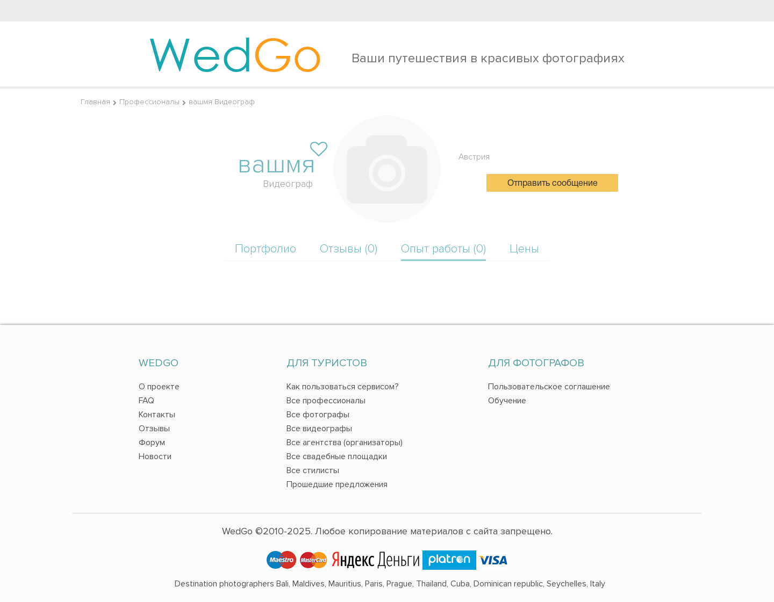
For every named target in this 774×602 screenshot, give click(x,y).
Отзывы (154, 428)
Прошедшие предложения (337, 484)
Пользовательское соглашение (549, 386)
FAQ (146, 400)
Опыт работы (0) (443, 249)
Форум (152, 442)
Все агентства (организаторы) (344, 442)
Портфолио (265, 249)
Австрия (474, 156)
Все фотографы (317, 414)
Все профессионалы (326, 400)
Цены (524, 249)
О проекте (159, 386)
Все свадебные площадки (336, 456)
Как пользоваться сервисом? (342, 386)
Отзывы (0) (348, 249)
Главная (95, 101)
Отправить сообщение (552, 183)
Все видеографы (319, 428)
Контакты (157, 414)
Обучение (507, 400)
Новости (155, 456)
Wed (235, 54)
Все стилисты (312, 470)
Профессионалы (149, 101)
